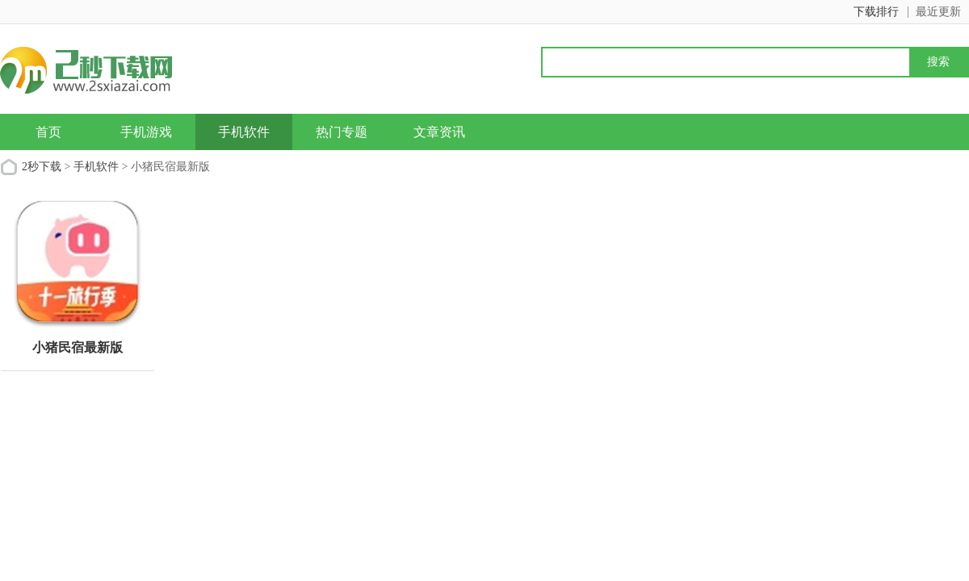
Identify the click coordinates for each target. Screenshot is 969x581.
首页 (48, 132)
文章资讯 (439, 132)
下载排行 (876, 12)
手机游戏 (146, 132)
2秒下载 (41, 167)
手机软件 (244, 132)
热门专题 (341, 132)
